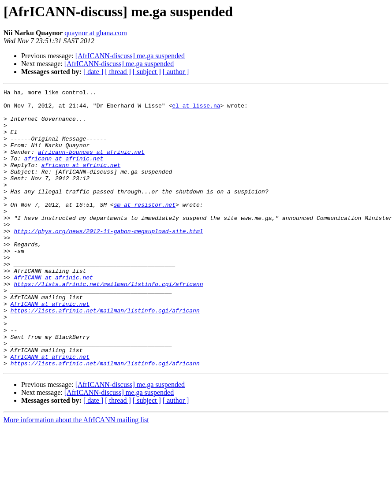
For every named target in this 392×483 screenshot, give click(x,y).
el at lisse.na (196, 109)
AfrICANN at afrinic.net (53, 316)
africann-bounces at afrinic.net (91, 165)
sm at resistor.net (144, 228)
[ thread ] (118, 71)
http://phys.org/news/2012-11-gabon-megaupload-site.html (108, 260)
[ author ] (176, 71)
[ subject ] (147, 71)
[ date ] (93, 71)
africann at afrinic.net (63, 173)
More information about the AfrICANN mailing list (76, 475)
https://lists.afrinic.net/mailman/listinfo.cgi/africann (108, 323)
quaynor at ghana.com (95, 33)
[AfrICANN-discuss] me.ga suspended (130, 55)
